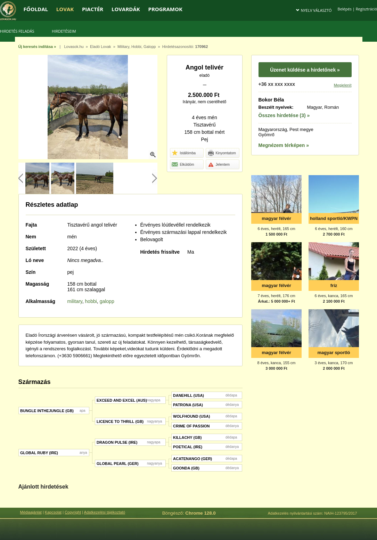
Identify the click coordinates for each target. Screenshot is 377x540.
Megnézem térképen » (284, 145)
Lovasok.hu (73, 46)
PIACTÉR (92, 9)
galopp (107, 301)
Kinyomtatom (221, 153)
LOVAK (65, 9)
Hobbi (136, 46)
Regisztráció (366, 8)
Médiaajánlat (31, 512)
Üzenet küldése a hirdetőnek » (305, 70)
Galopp (150, 46)
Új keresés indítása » (37, 46)
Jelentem (218, 164)
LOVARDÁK (126, 9)
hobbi (91, 301)
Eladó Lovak (100, 46)
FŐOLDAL (36, 9)
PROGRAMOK (165, 9)
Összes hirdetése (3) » (284, 115)
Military (123, 46)
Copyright (73, 512)
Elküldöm (182, 164)
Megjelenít (343, 85)
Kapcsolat (53, 512)
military (74, 301)
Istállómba (183, 153)
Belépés (345, 8)
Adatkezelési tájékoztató (104, 512)
